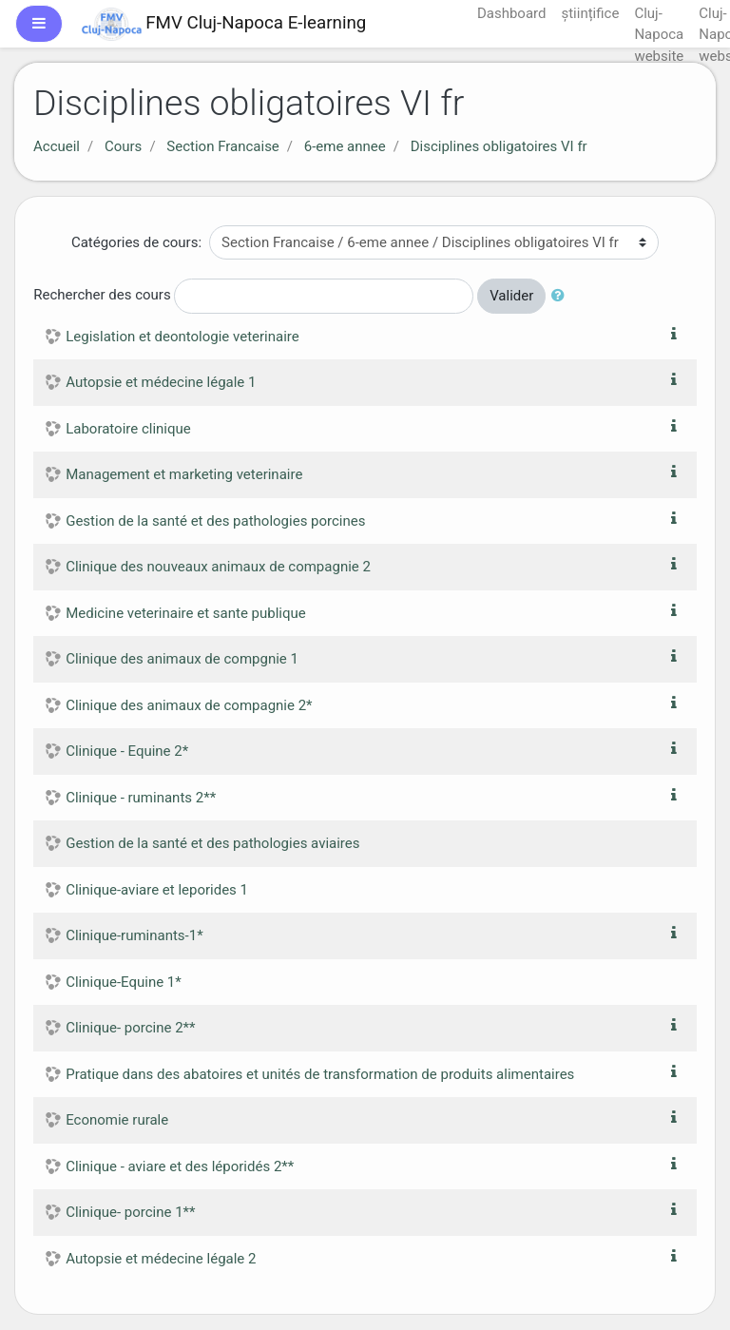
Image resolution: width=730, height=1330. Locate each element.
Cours (123, 146)
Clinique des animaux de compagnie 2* (189, 705)
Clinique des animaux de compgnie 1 (182, 658)
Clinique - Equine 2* (127, 751)
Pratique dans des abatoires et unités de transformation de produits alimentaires (320, 1074)
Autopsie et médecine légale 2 (161, 1258)
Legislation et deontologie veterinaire (182, 336)
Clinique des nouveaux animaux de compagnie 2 (218, 566)
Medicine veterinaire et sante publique (186, 613)
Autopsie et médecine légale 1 (161, 382)
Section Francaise (222, 146)
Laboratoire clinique (128, 428)
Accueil (56, 146)
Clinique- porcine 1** (130, 1212)
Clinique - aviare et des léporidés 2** (180, 1166)
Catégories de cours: (136, 242)
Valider (511, 295)
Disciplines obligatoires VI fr (499, 146)
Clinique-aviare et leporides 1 (157, 889)
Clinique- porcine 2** (130, 1027)
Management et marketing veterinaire (184, 474)
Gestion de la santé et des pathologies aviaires (212, 843)
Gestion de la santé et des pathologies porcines (215, 521)
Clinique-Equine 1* (124, 982)
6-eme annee (345, 146)
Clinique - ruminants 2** (141, 797)
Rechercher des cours (101, 294)
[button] (561, 296)
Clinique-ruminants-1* (134, 935)
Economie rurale (117, 1119)
